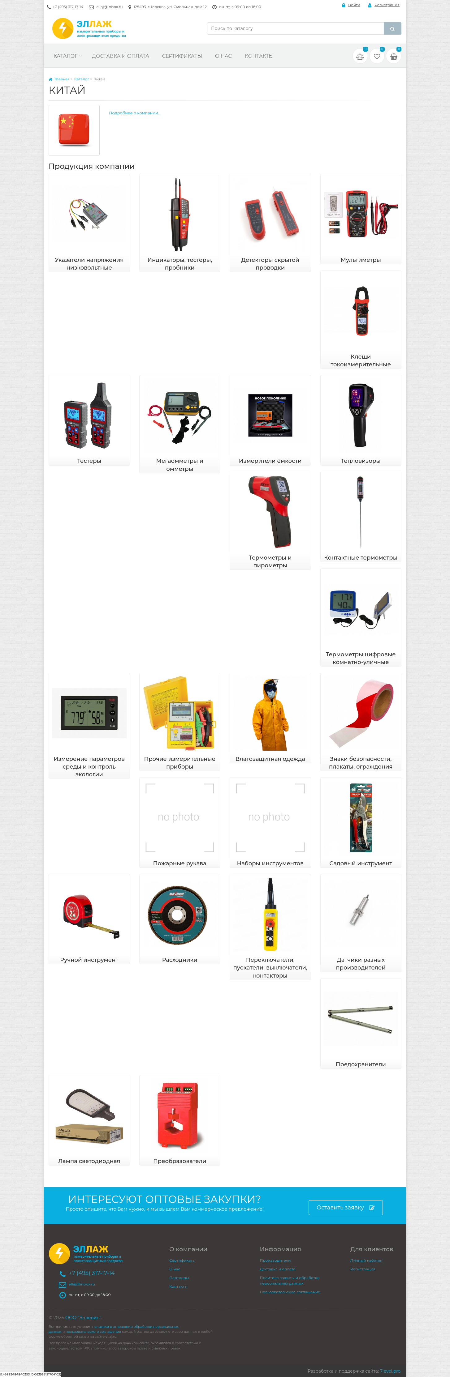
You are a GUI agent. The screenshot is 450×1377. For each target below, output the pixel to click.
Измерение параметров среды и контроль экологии (89, 767)
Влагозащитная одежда (270, 759)
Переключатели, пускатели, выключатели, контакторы (270, 968)
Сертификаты (182, 56)
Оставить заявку (346, 1207)
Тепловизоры (361, 461)
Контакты (259, 56)
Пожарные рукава (179, 863)
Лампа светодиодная (89, 1161)
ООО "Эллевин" (83, 1317)
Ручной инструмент (89, 960)
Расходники (179, 960)
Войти (351, 5)
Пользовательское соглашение (290, 1292)
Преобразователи (179, 1161)
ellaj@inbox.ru (109, 6)
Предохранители (360, 1064)
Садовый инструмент (360, 863)
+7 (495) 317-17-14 (68, 6)
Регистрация (384, 5)
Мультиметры (360, 260)
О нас (223, 56)
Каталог (65, 56)
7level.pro (390, 1371)
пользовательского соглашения (93, 1332)
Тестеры (89, 461)
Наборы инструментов (270, 863)
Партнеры (179, 1277)
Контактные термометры (360, 557)
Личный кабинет (366, 1260)
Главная (59, 79)
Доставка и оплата (120, 56)
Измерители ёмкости (270, 461)
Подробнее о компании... (135, 113)
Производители (275, 1260)
